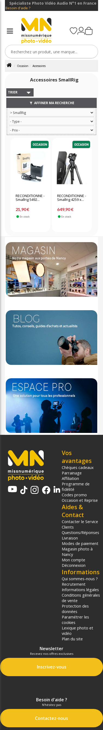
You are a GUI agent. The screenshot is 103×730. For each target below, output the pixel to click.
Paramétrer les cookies (75, 619)
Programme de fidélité (76, 486)
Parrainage (72, 473)
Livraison (70, 538)
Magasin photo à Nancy (77, 551)
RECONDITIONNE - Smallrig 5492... (30, 198)
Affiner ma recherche (51, 103)
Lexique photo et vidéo (77, 630)
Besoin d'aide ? (17, 8)
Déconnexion (74, 565)
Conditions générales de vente (81, 597)
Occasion (22, 66)
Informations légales (80, 589)
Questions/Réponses (80, 532)
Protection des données (75, 608)
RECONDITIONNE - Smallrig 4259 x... (71, 198)
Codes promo (74, 494)
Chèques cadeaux (78, 467)
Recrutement (74, 584)
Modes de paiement (80, 543)
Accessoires (39, 66)
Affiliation (70, 478)
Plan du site (72, 638)
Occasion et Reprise (80, 500)
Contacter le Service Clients (80, 524)
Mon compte (73, 559)
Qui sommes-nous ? (80, 578)
